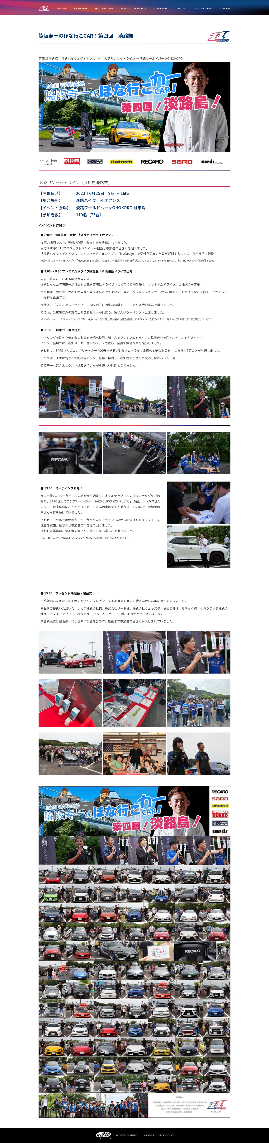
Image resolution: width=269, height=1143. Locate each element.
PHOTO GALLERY (104, 8)
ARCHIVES (149, 1135)
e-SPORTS (224, 8)
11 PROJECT (181, 8)
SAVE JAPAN (160, 8)
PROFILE (62, 8)
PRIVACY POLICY (165, 1135)
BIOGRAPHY (80, 8)
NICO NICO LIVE (203, 8)
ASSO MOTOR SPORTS (133, 8)
